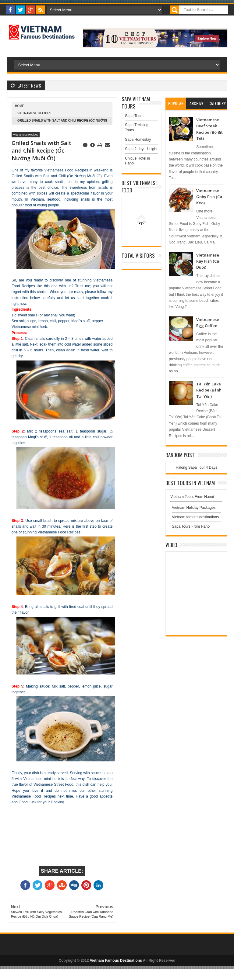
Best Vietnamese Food (140, 186)
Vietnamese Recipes (34, 113)
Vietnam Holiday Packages (196, 509)
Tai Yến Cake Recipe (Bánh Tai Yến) (209, 390)
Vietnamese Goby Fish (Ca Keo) (209, 197)
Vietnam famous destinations (195, 517)
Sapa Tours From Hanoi (191, 526)
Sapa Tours (134, 116)
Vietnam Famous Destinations (116, 960)
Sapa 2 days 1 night (141, 149)
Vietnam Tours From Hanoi (192, 497)
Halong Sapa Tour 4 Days (196, 467)
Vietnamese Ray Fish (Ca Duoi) (207, 261)
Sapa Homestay (138, 139)
